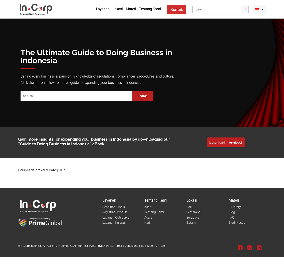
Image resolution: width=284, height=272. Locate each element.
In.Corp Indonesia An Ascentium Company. (47, 246)
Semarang (193, 212)
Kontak (176, 9)
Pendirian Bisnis (113, 207)
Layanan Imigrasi (114, 222)
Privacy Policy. (105, 246)
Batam (191, 222)
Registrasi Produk (114, 212)
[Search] (217, 9)
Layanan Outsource (115, 217)
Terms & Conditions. (126, 246)
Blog (232, 212)
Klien (147, 207)
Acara (148, 217)
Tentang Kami (154, 212)
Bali (189, 207)
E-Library (235, 207)
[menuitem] (259, 9)
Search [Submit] (142, 96)
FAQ (231, 217)
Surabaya (193, 217)
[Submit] (245, 9)
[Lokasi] (205, 200)
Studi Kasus (237, 222)
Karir (147, 222)
